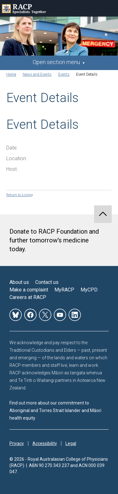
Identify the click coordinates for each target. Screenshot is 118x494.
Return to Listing (19, 195)
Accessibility (44, 443)
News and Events (37, 74)
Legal (70, 443)
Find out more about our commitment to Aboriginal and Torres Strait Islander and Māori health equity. (55, 410)
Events (64, 74)
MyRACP (64, 290)
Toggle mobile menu (110, 8)
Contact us (47, 282)
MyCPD (89, 290)
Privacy (16, 443)
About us (19, 282)
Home (11, 74)
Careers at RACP (27, 297)
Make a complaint (28, 290)
